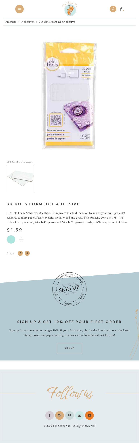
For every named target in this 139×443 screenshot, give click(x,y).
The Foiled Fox (61, 426)
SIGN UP (69, 348)
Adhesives (27, 22)
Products (10, 22)
